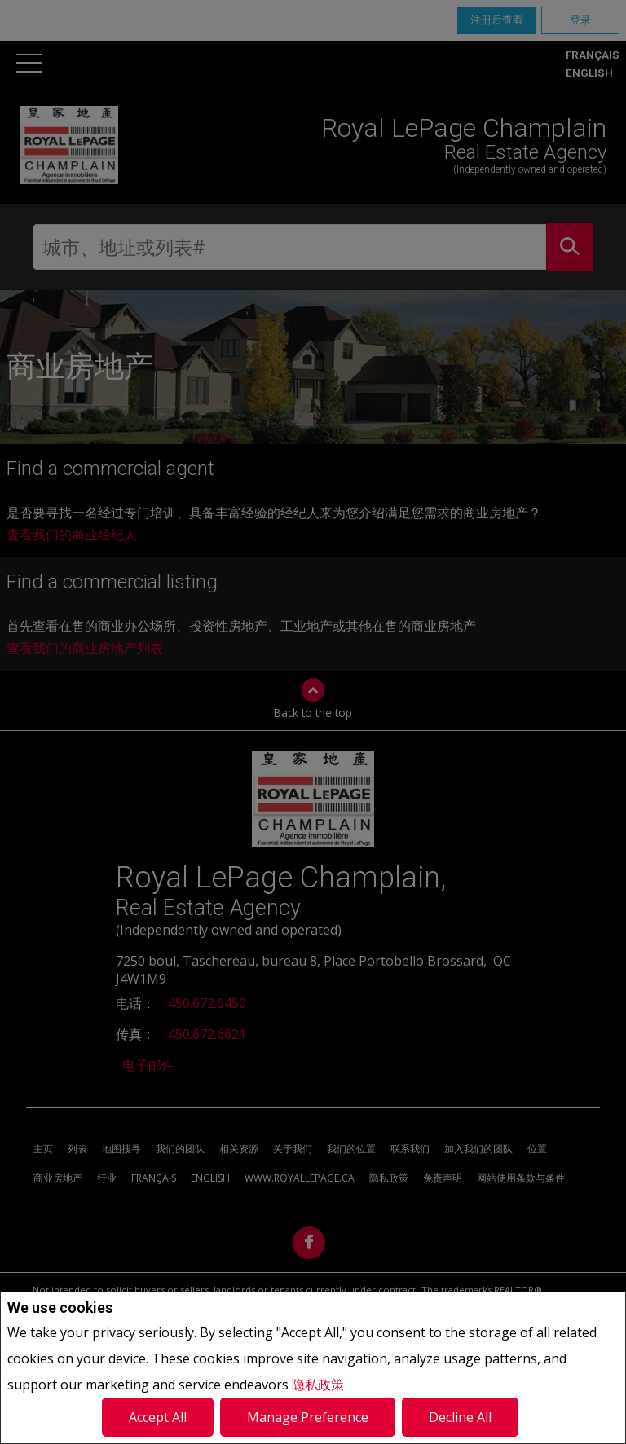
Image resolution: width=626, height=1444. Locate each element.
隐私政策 (318, 1384)
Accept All (158, 1417)
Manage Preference (307, 1417)
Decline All (460, 1417)
